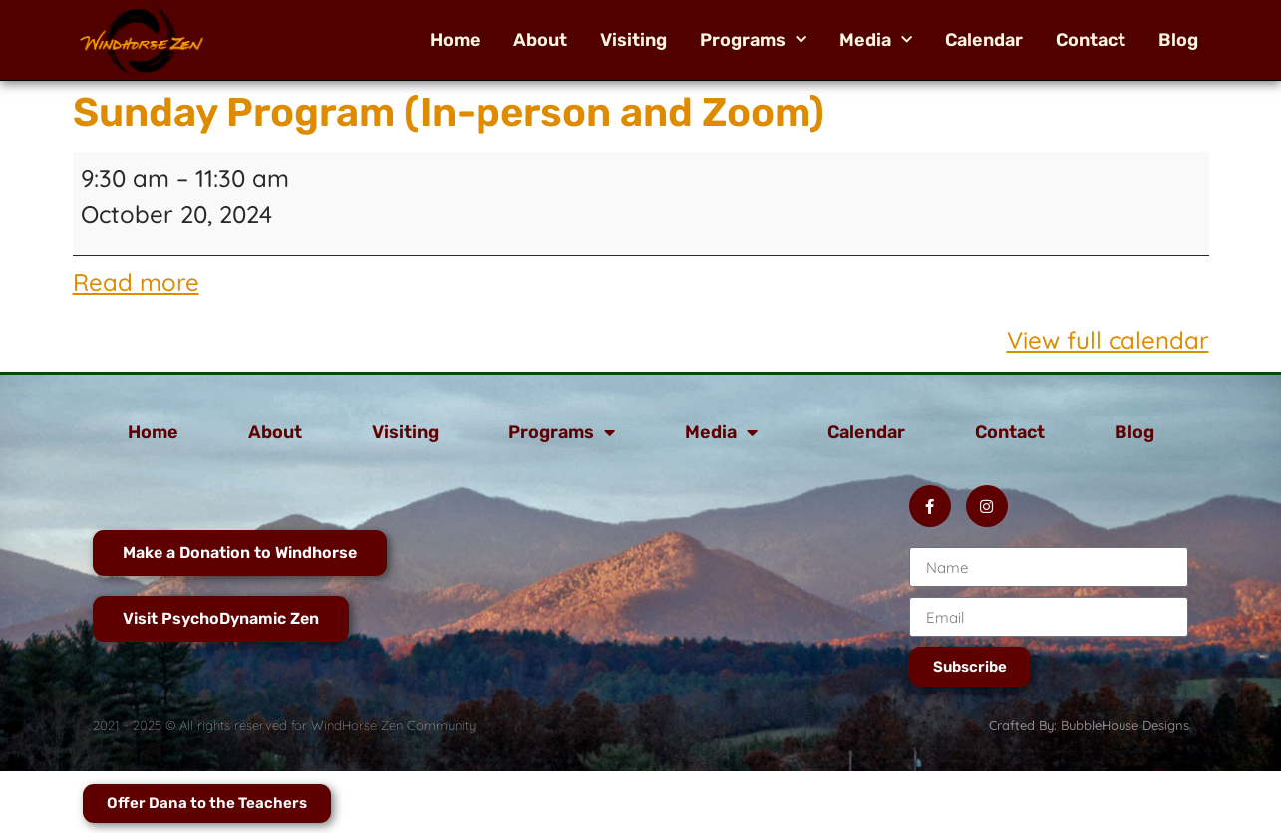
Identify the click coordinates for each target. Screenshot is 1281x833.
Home (455, 40)
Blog (1178, 40)
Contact (1090, 40)
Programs (753, 40)
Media (875, 40)
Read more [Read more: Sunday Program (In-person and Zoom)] (136, 282)
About (540, 40)
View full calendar (1108, 340)
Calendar (984, 40)
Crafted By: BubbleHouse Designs (1089, 725)
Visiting (633, 40)
